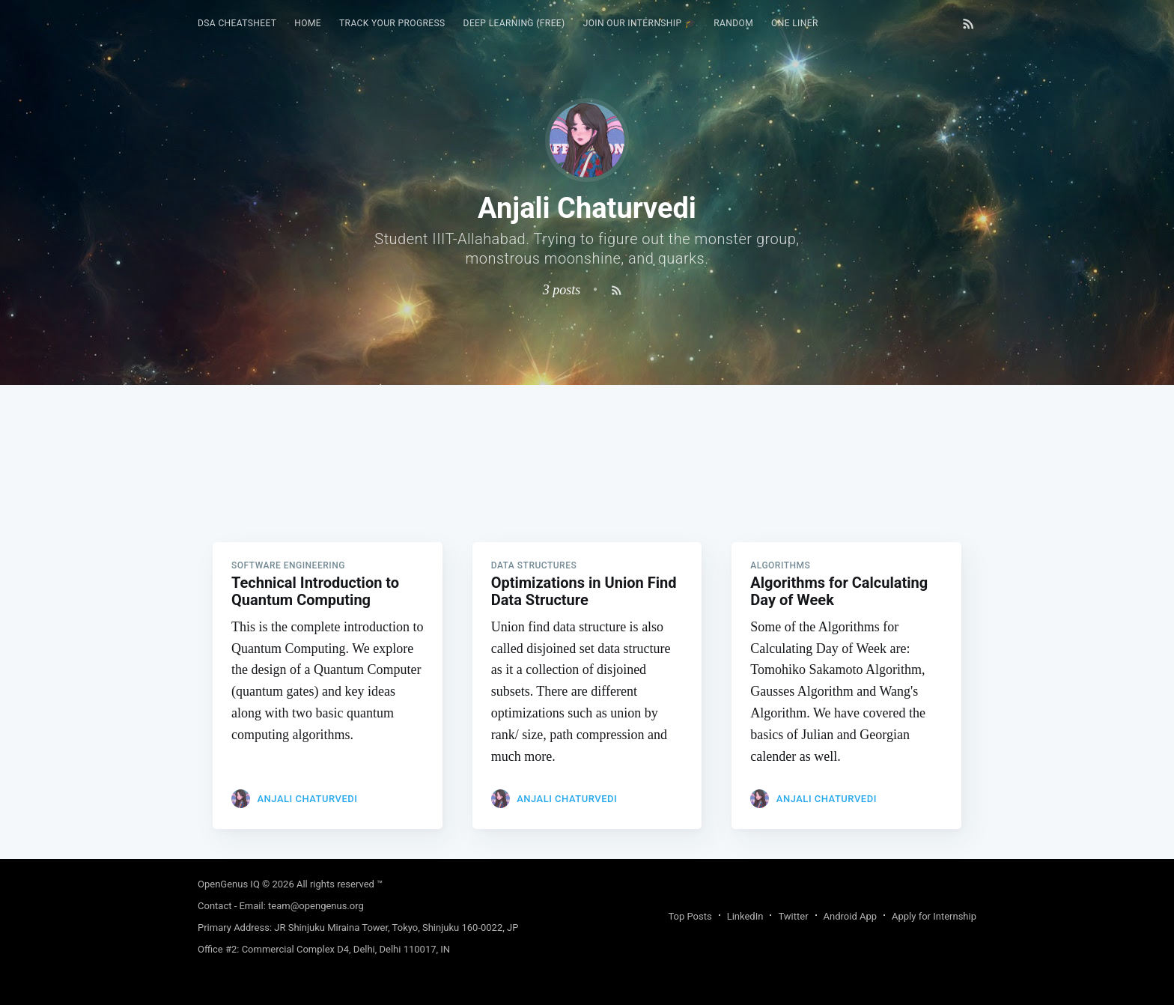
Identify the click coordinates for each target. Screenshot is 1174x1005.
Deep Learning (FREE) (514, 23)
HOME (307, 23)
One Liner (794, 23)
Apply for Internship (934, 916)
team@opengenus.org (316, 905)
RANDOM (733, 23)
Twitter (793, 916)
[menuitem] (237, 23)
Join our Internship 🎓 (639, 23)
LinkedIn (745, 916)
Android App (850, 916)
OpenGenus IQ (229, 884)
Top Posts (689, 916)
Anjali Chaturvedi (307, 798)
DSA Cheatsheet (237, 23)
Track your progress (392, 23)
